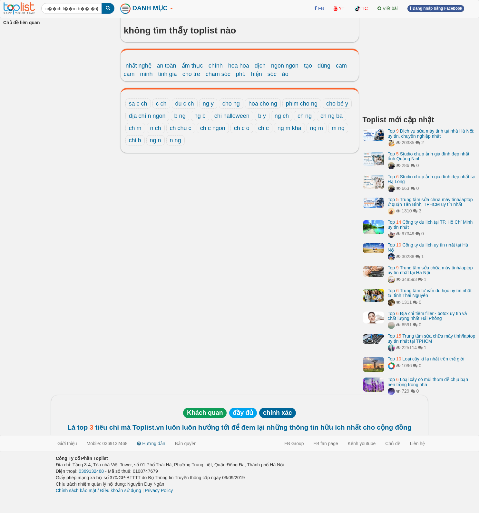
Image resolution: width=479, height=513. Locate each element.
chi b (135, 140)
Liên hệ (417, 443)
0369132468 (91, 471)
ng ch (282, 116)
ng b (200, 116)
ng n (155, 140)
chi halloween (231, 116)
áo (285, 74)
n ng (175, 140)
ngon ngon (284, 65)
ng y (208, 103)
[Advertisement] (419, 64)
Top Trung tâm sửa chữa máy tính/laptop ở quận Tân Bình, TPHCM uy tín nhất (430, 202)
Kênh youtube (362, 443)
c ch (161, 103)
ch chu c (180, 128)
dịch (260, 65)
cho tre (191, 74)
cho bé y (337, 103)
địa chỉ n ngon (147, 116)
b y (262, 116)
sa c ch (138, 103)
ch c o (241, 128)
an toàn (166, 65)
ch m (135, 128)
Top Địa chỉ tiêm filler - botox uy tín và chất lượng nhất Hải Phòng (427, 316)
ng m (316, 128)
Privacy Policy (159, 490)
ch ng (305, 116)
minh (146, 74)
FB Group (294, 443)
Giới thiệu (67, 443)
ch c (263, 128)
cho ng (231, 103)
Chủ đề (392, 443)
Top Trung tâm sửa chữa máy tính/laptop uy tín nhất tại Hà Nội (430, 270)
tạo (308, 65)
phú (241, 74)
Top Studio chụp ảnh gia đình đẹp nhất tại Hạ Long (431, 179)
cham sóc (218, 74)
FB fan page (326, 443)
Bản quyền (186, 443)
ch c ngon (212, 128)
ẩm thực (192, 65)
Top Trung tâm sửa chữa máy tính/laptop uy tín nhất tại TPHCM (431, 338)
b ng (180, 116)
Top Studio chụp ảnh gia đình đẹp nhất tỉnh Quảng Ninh (428, 156)
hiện (256, 74)
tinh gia (167, 74)
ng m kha (289, 128)
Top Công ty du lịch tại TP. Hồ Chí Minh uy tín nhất (430, 224)
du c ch (184, 103)
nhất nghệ (139, 65)
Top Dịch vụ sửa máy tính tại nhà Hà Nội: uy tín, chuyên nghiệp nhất (431, 133)
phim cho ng (302, 103)
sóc (272, 74)
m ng (338, 128)
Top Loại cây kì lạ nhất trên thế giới (426, 358)
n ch (155, 128)
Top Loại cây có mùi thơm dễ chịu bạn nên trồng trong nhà (428, 382)
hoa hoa (238, 65)
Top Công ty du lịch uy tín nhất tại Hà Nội (428, 247)
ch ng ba (331, 116)
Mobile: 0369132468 (107, 443)
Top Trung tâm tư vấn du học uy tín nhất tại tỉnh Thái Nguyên (430, 293)
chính (216, 65)
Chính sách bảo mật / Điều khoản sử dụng (98, 490)
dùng (324, 65)
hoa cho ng (263, 103)
